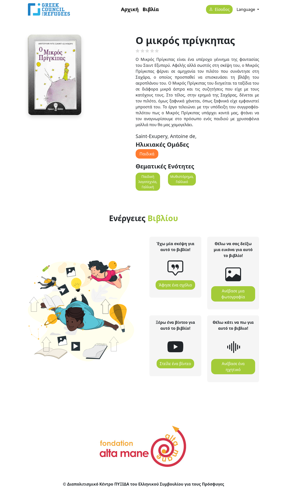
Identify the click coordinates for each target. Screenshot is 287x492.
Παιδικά (147, 154)
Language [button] (246, 9)
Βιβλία (151, 9)
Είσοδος (222, 9)
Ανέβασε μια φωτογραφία (233, 294)
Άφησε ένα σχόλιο (175, 285)
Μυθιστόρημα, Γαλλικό (182, 179)
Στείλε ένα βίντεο (175, 363)
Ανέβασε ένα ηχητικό (233, 366)
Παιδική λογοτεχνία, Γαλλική (147, 181)
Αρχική (130, 9)
